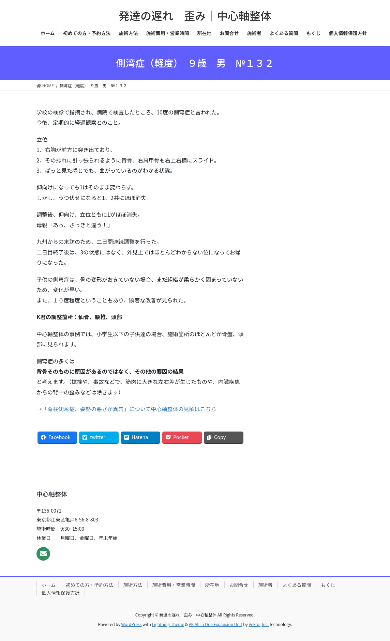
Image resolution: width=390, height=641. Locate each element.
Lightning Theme (168, 624)
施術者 (265, 584)
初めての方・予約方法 (90, 584)
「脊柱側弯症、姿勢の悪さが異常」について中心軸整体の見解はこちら (129, 409)
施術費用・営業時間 (173, 584)
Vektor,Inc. (259, 624)
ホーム (49, 584)
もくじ (328, 584)
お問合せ (239, 584)
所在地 (212, 584)
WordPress (131, 624)
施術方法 (132, 584)
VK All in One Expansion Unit (215, 624)
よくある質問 (297, 584)
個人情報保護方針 (61, 592)
